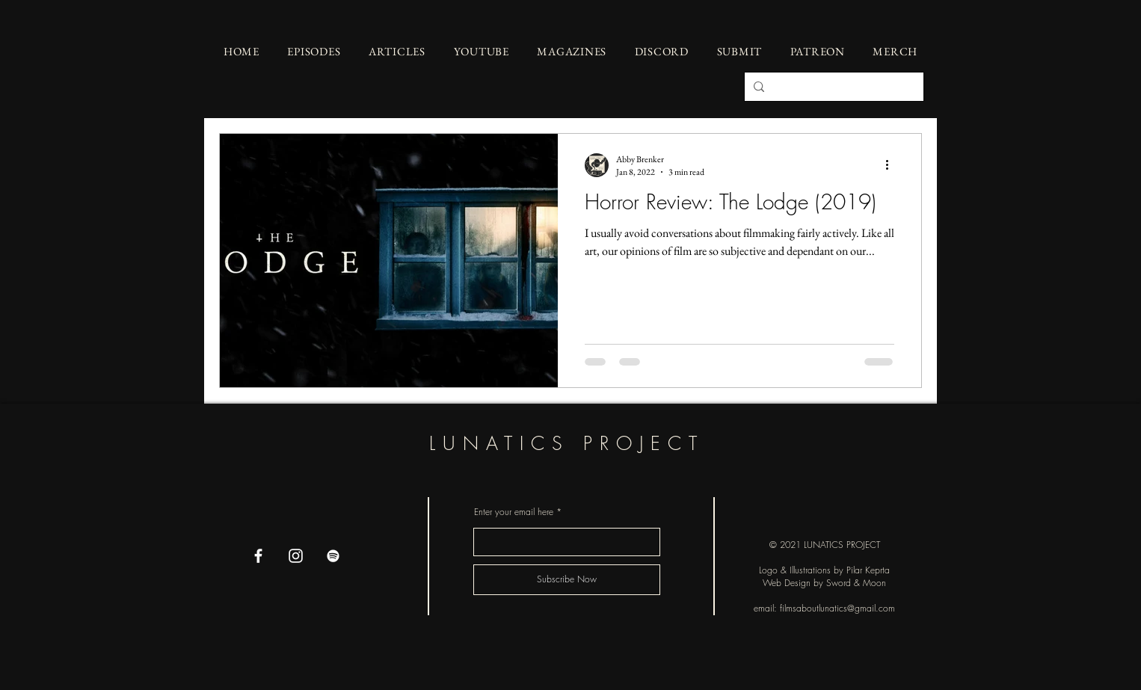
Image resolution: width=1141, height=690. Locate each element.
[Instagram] (295, 555)
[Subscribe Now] (566, 579)
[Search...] (832, 87)
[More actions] (892, 165)
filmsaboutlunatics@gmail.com (837, 608)
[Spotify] (333, 555)
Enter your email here (513, 512)
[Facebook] (258, 555)
